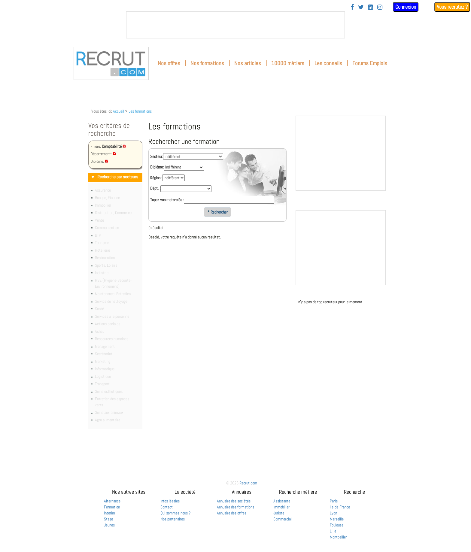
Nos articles (247, 63)
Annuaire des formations (235, 507)
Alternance (112, 501)
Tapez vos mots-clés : (167, 199)
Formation (112, 507)
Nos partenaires (172, 519)
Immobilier (281, 507)
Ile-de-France (340, 507)
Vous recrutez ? (452, 6)
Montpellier (338, 537)
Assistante (281, 501)
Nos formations (207, 63)
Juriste (278, 513)
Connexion (405, 6)
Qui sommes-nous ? (175, 513)
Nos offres (169, 63)
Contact (166, 507)
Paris (334, 501)
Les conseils (328, 63)
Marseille (337, 519)
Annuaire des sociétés (234, 501)
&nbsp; (235, 24)
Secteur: (156, 156)
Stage (108, 519)
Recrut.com (248, 483)
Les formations (140, 111)
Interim (109, 513)
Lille (333, 531)
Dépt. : (155, 188)
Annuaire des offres (231, 513)
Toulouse (336, 525)
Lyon (333, 513)
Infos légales (170, 501)
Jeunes (109, 525)
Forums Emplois (369, 63)
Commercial (282, 519)
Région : (156, 177)
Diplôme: (157, 167)
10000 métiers (287, 63)
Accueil (118, 111)
